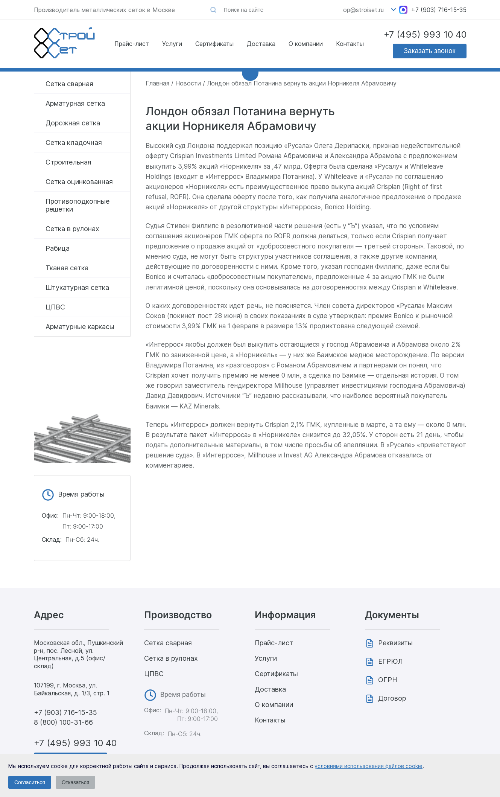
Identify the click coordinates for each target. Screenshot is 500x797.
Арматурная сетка (75, 103)
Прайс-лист (131, 43)
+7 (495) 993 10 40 (425, 34)
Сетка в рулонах (72, 229)
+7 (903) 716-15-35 (439, 10)
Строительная (68, 162)
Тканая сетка (67, 268)
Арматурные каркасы (80, 327)
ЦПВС (55, 307)
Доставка (261, 43)
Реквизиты (395, 643)
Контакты (350, 43)
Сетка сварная (69, 84)
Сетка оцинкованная (79, 182)
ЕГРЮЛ (390, 661)
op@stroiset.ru (363, 10)
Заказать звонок (430, 51)
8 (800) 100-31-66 (63, 722)
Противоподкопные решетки (77, 205)
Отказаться (76, 782)
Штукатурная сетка (77, 287)
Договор (392, 698)
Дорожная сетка (73, 123)
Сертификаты (214, 43)
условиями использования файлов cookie (368, 766)
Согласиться (29, 782)
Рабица (58, 248)
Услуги (172, 43)
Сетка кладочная (74, 142)
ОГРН (387, 680)
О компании (306, 43)
